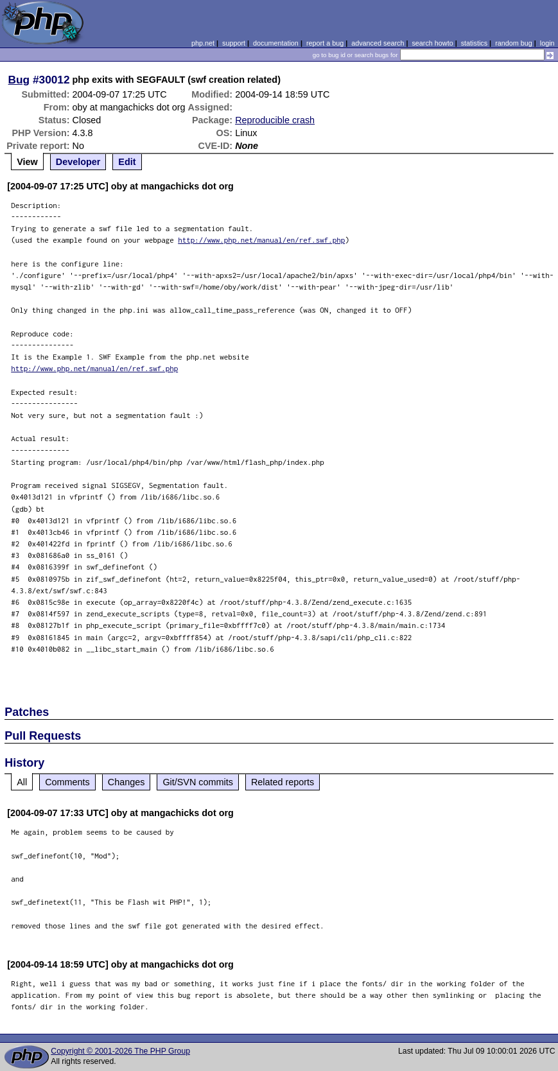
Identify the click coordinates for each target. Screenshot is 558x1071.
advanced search (377, 43)
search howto (432, 43)
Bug (19, 79)
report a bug (325, 43)
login (547, 43)
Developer (78, 162)
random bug (513, 43)
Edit (126, 162)
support (233, 43)
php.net (202, 43)
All (22, 782)
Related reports (282, 782)
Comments (67, 782)
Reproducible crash (275, 120)
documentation (276, 43)
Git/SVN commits (197, 782)
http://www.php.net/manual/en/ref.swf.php (261, 240)
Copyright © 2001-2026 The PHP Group (120, 1051)
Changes (126, 782)
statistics (474, 43)
